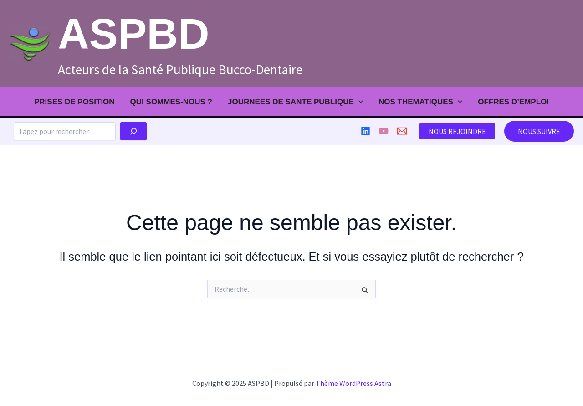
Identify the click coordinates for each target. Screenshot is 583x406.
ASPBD (134, 34)
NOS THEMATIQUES (420, 101)
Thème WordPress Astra (353, 383)
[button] (539, 131)
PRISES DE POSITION (74, 102)
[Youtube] (383, 131)
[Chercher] (133, 131)
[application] (358, 101)
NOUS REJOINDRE (457, 131)
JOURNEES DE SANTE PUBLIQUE (295, 101)
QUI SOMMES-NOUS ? (171, 102)
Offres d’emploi (513, 102)
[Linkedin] (365, 131)
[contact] (402, 131)
